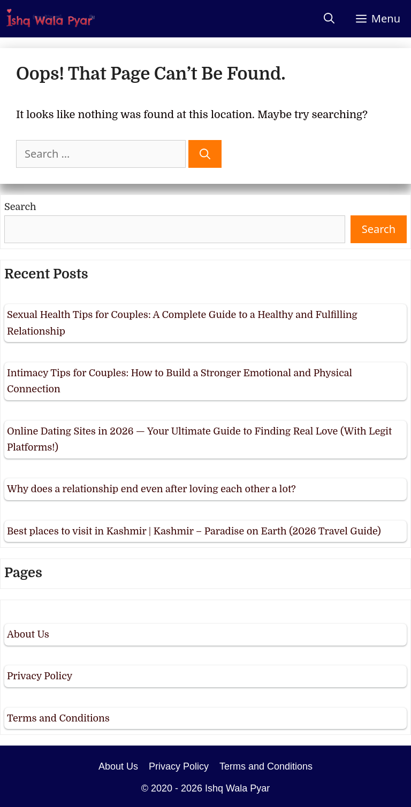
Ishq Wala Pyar (237, 788)
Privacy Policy (39, 676)
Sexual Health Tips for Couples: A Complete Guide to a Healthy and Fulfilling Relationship (182, 323)
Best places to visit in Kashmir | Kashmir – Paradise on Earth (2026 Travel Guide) (194, 531)
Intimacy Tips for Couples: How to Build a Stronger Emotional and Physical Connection (179, 381)
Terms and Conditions (58, 718)
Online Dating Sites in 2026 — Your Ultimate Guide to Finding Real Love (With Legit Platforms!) (199, 439)
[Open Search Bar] (329, 18)
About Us (28, 634)
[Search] (205, 154)
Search (20, 206)
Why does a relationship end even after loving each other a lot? (151, 489)
